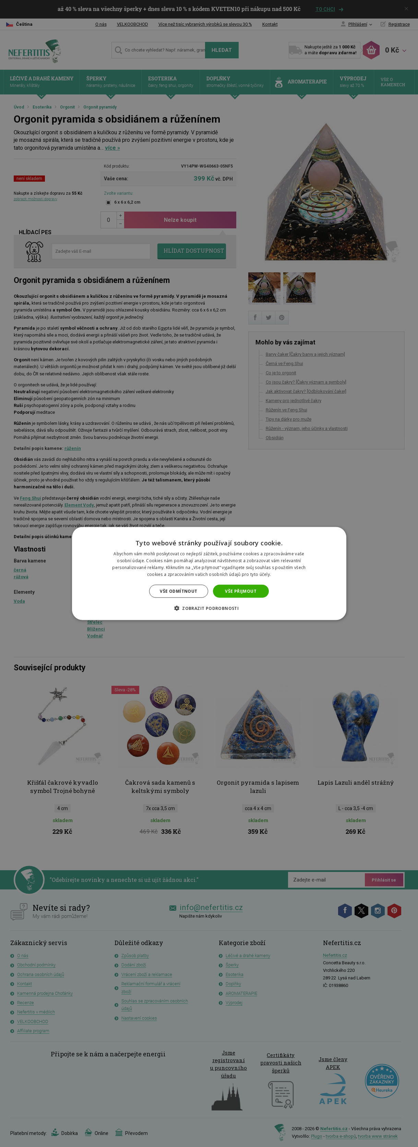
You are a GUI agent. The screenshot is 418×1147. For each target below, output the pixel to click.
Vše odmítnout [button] (178, 591)
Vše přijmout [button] (240, 591)
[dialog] (209, 573)
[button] (209, 607)
